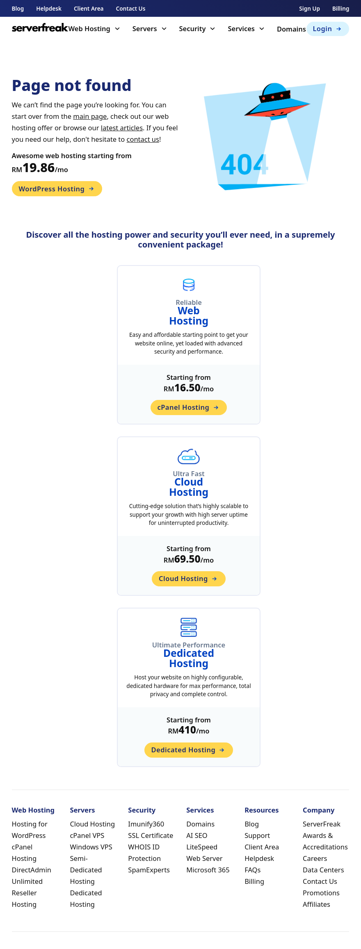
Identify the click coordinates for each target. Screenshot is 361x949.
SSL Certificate (150, 835)
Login (328, 28)
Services (241, 28)
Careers (315, 858)
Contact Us (131, 8)
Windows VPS (91, 846)
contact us (143, 139)
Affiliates (316, 904)
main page (90, 116)
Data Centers (323, 869)
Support (257, 835)
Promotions (321, 892)
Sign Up (309, 8)
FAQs (252, 869)
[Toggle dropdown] (117, 29)
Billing (340, 8)
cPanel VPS (87, 835)
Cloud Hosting (92, 824)
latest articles (122, 127)
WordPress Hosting (56, 188)
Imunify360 (146, 824)
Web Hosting (89, 28)
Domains (291, 29)
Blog (18, 8)
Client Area (89, 8)
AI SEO (196, 835)
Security (192, 28)
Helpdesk (49, 8)
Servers (145, 28)
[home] (40, 29)
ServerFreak (321, 824)
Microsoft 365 (207, 869)
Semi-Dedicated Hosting (86, 870)
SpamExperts (149, 869)
